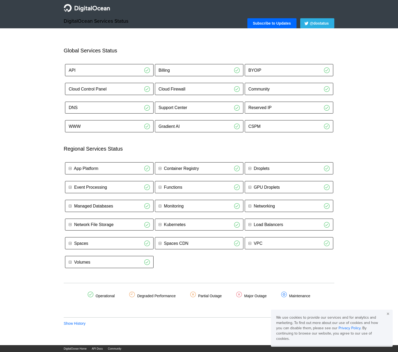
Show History (74, 323)
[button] (272, 23)
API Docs (97, 348)
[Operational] (147, 70)
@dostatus (319, 23)
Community (114, 348)
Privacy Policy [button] (349, 328)
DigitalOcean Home (75, 348)
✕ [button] (388, 314)
